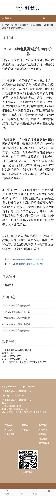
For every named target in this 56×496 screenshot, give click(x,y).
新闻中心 (26, 25)
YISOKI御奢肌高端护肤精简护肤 (28, 264)
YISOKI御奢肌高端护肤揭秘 (17, 324)
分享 (7, 492)
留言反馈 (43, 439)
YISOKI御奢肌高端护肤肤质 (17, 305)
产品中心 (8, 425)
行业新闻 (37, 25)
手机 (21, 492)
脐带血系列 (9, 434)
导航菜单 (7, 18)
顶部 (49, 492)
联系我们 (43, 434)
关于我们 (43, 425)
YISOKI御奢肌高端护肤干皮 (17, 312)
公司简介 (43, 430)
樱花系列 (8, 430)
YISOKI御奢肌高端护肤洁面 (17, 330)
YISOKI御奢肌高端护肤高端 (17, 318)
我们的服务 (44, 443)
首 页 (17, 25)
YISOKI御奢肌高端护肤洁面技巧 (28, 259)
